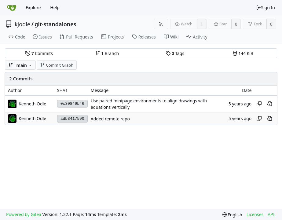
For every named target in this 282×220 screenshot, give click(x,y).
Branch (107, 53)
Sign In (265, 7)
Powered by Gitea (23, 214)
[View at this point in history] (269, 103)
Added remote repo (110, 119)
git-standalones (55, 24)
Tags (175, 53)
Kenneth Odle (32, 104)
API (271, 214)
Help (55, 7)
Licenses (255, 214)
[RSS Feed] (161, 24)
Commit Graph (56, 65)
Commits (39, 53)
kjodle (22, 24)
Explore (33, 7)
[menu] (232, 215)
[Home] (11, 7)
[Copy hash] (259, 103)
